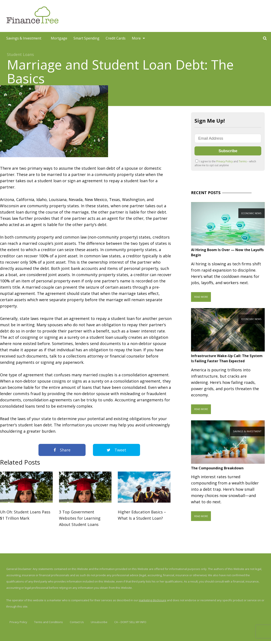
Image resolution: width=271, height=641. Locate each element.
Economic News (251, 213)
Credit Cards (116, 38)
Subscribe (227, 151)
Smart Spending (86, 38)
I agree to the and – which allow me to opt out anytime (225, 163)
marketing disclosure (152, 600)
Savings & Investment (23, 38)
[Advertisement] (192, 16)
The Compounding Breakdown (217, 468)
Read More (201, 296)
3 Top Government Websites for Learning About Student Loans (79, 518)
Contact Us (77, 622)
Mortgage (59, 38)
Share (62, 450)
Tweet (116, 450)
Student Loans (20, 54)
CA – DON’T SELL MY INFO (130, 622)
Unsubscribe (99, 622)
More (136, 38)
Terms (243, 161)
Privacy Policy (224, 161)
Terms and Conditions (48, 622)
